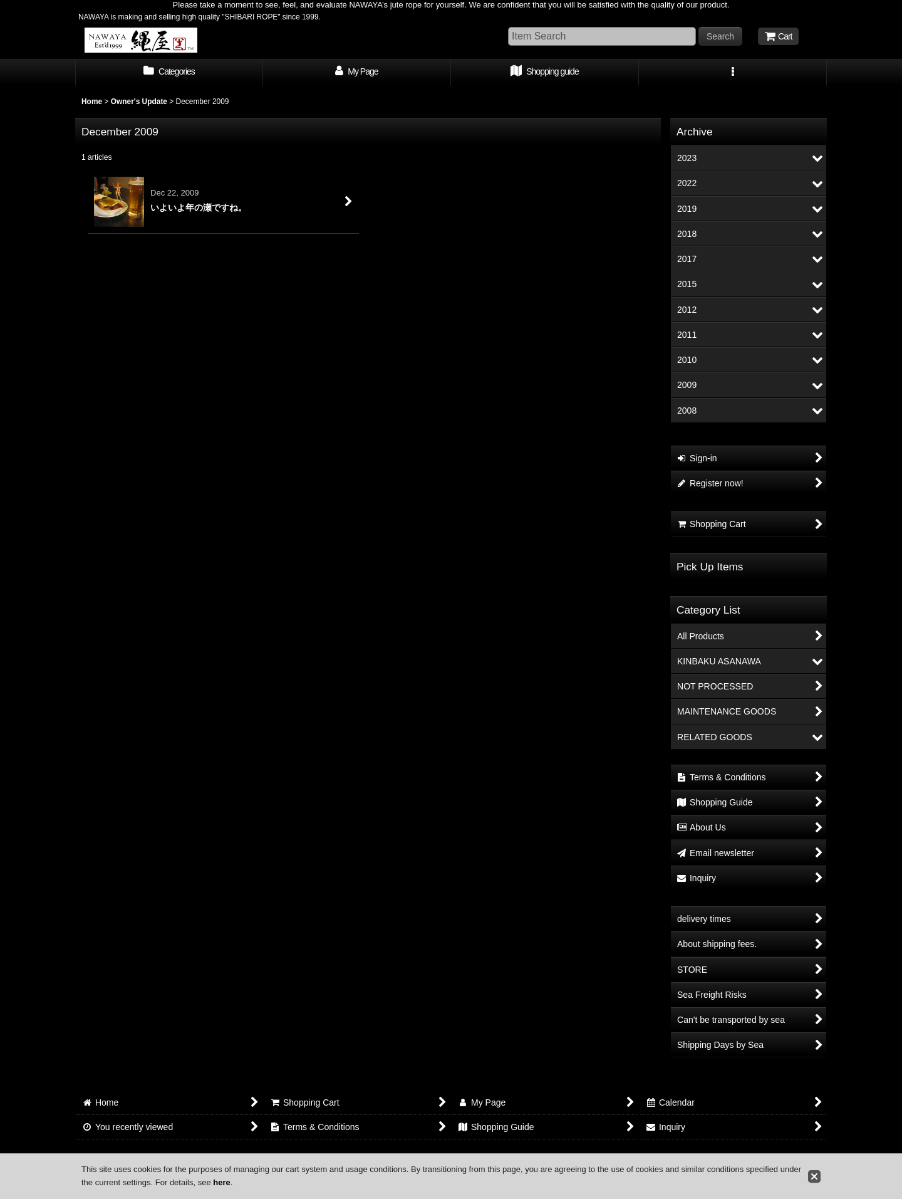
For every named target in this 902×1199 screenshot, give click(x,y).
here (221, 1182)
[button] (733, 72)
